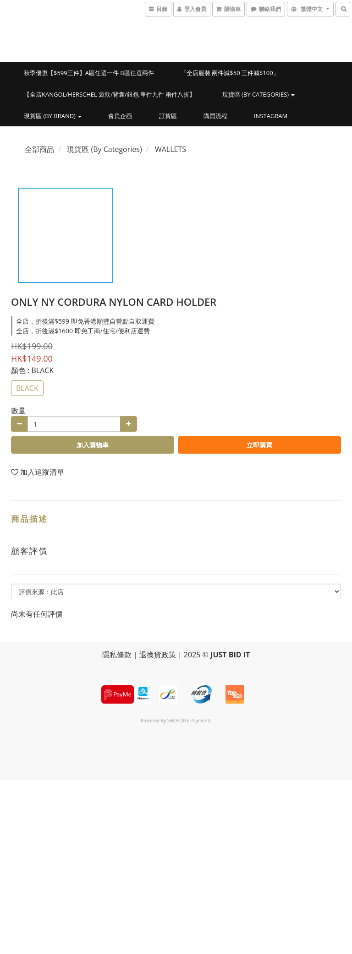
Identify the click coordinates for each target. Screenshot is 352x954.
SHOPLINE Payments (189, 720)
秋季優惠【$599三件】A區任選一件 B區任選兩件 (89, 73)
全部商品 (39, 149)
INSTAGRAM (270, 116)
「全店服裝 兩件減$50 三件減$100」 (230, 73)
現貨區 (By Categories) (258, 94)
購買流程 (215, 116)
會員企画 (120, 116)
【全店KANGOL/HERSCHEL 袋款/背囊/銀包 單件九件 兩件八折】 (110, 94)
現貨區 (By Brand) (53, 116)
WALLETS (170, 149)
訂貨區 (168, 116)
